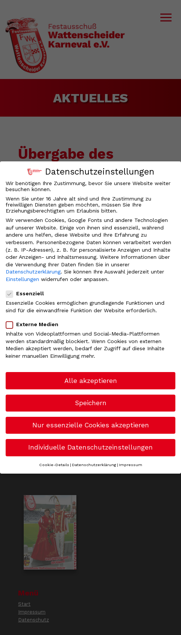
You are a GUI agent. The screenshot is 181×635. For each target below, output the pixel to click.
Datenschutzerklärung (33, 272)
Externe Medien (35, 324)
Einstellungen (22, 279)
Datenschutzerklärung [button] (94, 464)
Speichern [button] (90, 403)
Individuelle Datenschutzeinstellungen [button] (90, 447)
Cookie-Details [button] (54, 464)
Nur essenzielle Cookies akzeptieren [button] (90, 425)
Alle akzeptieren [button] (90, 380)
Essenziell (28, 293)
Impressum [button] (130, 464)
